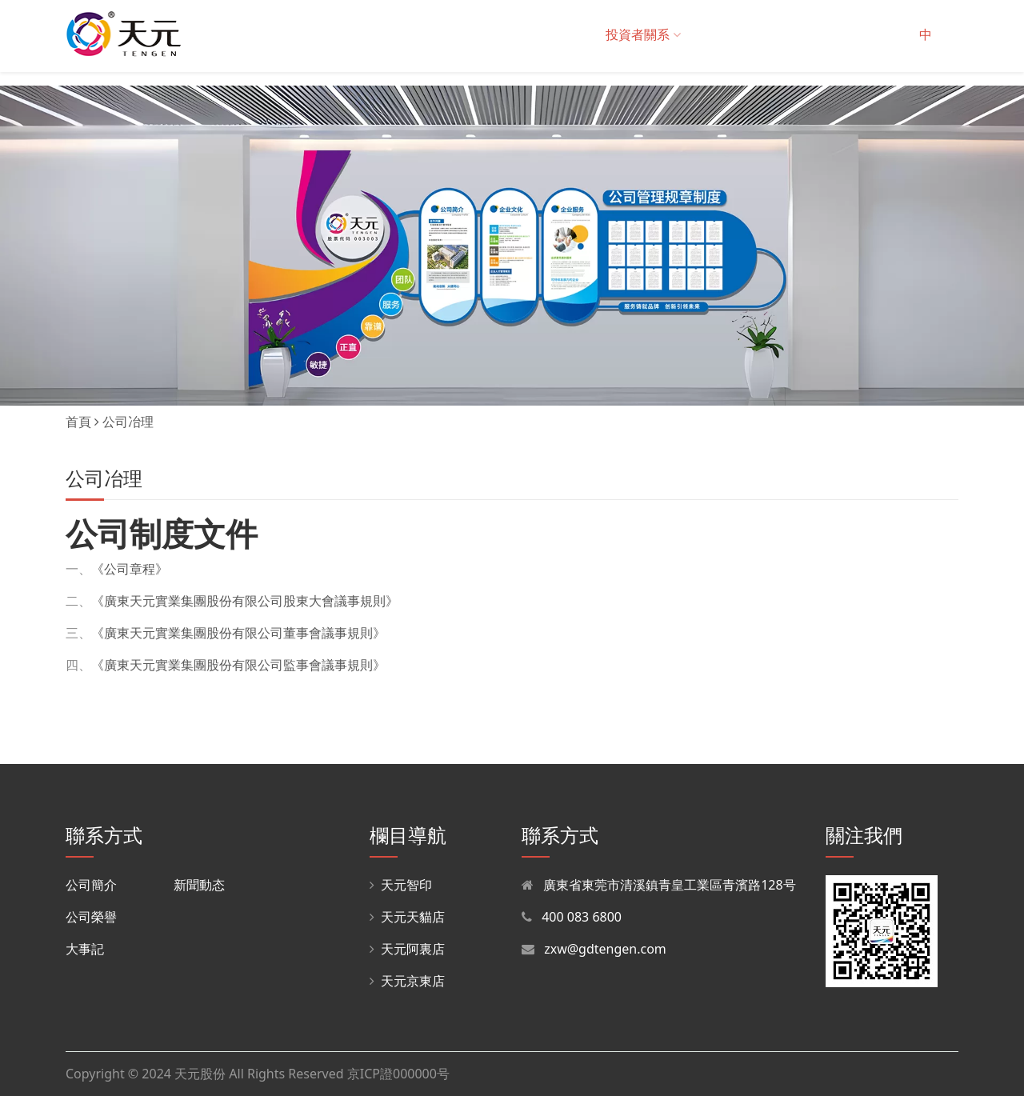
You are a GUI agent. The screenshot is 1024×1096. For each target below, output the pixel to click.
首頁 (213, 34)
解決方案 (427, 34)
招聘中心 (800, 34)
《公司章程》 (129, 569)
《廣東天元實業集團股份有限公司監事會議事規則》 (238, 665)
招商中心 (725, 34)
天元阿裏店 (407, 949)
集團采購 (497, 34)
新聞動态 (199, 885)
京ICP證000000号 (398, 1073)
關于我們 (269, 34)
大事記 (85, 949)
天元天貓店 (407, 917)
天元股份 (200, 1073)
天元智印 (401, 885)
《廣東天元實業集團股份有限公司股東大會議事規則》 (244, 601)
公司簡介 (91, 885)
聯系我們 (875, 34)
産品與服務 (351, 34)
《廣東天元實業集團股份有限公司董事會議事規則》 (238, 633)
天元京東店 (407, 981)
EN (953, 34)
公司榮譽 (91, 917)
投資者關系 (643, 34)
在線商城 (567, 34)
